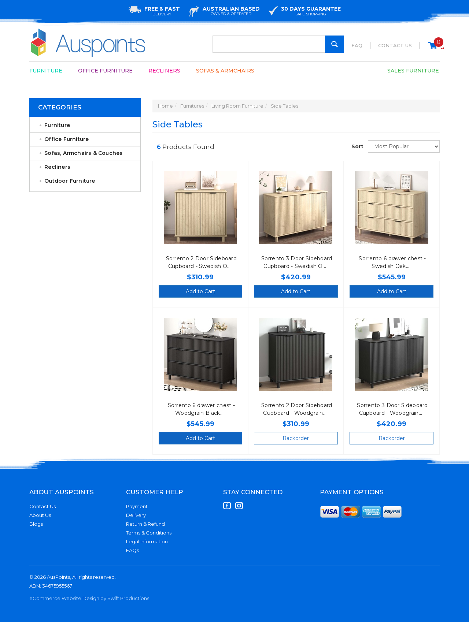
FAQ (356, 45)
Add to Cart (200, 291)
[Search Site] (334, 44)
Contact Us (395, 45)
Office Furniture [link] (66, 139)
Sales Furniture (413, 70)
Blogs (36, 524)
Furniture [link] (57, 125)
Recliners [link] (57, 167)
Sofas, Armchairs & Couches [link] (83, 153)
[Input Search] (278, 44)
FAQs (132, 550)
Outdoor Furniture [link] (69, 181)
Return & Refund (145, 524)
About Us (40, 515)
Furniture (45, 70)
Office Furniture (105, 70)
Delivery (136, 515)
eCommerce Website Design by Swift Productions (89, 598)
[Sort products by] (404, 146)
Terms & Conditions (148, 533)
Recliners (164, 70)
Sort (356, 146)
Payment (137, 506)
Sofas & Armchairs (225, 70)
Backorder (295, 438)
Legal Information (147, 541)
